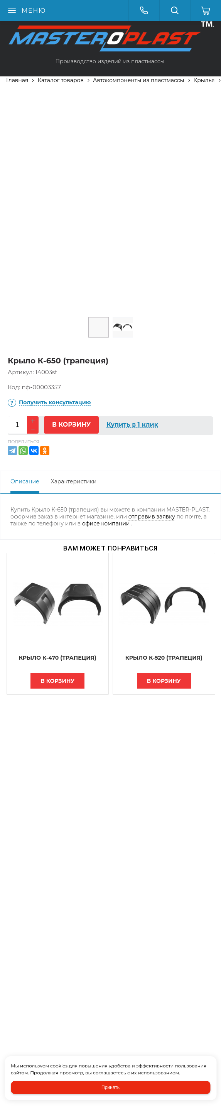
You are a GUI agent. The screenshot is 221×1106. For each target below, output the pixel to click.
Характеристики (74, 481)
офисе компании (106, 523)
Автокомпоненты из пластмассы (138, 80)
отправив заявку (151, 516)
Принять (110, 1087)
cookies (58, 1066)
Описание (24, 481)
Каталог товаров (60, 80)
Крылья (204, 80)
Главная (17, 80)
